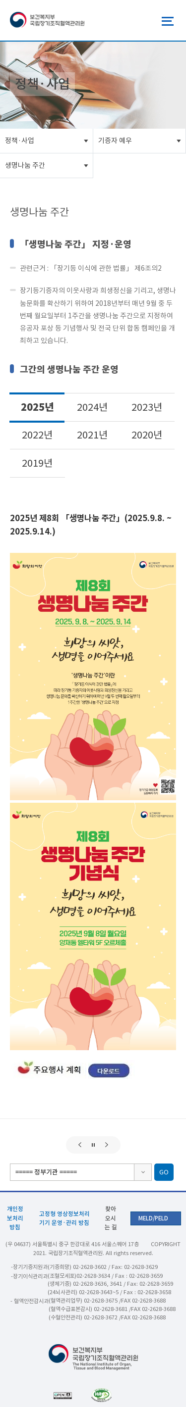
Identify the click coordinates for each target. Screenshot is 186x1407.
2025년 (37, 407)
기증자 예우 (115, 140)
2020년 (146, 435)
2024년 (92, 407)
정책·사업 (19, 140)
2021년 (92, 435)
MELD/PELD (153, 1218)
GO (164, 1172)
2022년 (37, 435)
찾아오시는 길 (111, 1217)
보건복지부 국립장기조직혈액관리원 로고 (47, 20)
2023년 (146, 407)
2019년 (37, 463)
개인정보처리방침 (15, 1217)
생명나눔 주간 (25, 165)
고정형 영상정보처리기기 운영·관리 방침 (64, 1218)
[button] (79, 1145)
